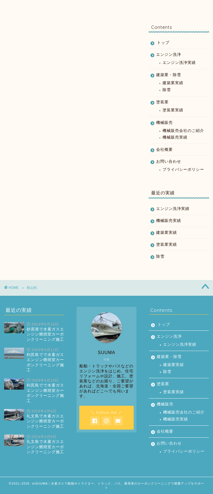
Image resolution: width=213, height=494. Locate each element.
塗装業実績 (173, 110)
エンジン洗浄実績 (179, 63)
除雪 (167, 90)
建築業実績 (173, 83)
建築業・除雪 (78, 7)
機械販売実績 (175, 137)
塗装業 (107, 7)
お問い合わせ (193, 7)
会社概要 (165, 7)
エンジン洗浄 (48, 7)
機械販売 (136, 7)
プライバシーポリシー (183, 169)
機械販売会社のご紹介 (183, 131)
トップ (20, 7)
